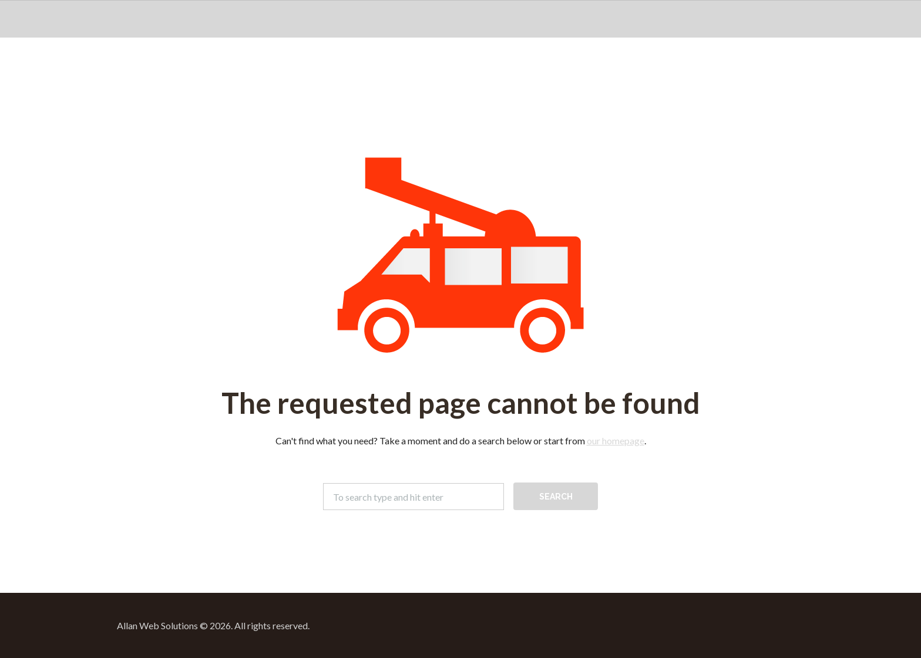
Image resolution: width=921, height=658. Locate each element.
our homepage (615, 440)
